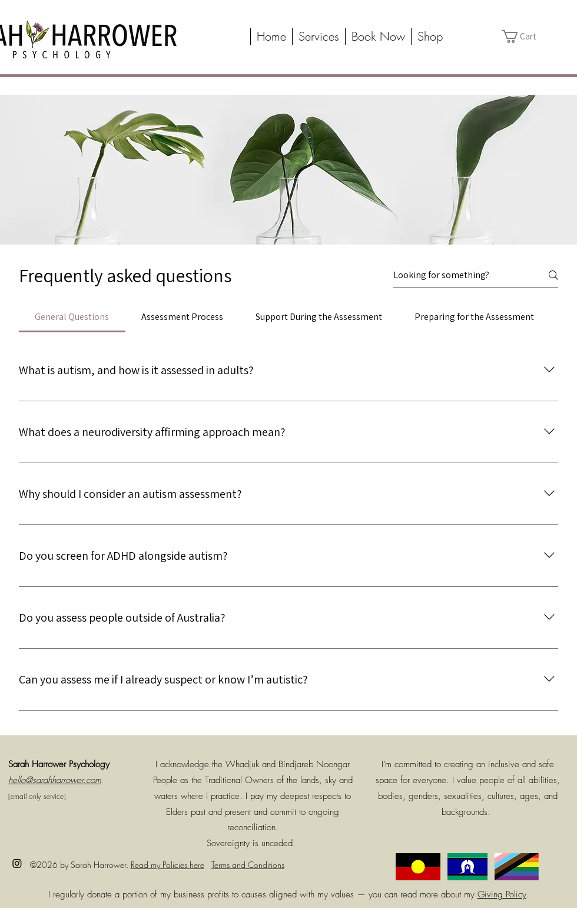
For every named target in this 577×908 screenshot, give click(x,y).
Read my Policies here (167, 864)
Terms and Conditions (247, 864)
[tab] (72, 317)
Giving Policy (501, 894)
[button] (318, 36)
